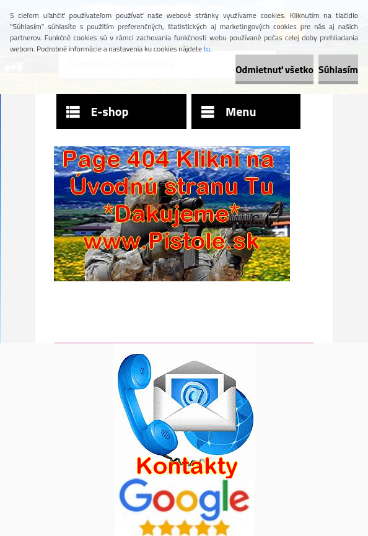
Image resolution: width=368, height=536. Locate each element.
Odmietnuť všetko (274, 69)
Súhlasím (338, 69)
